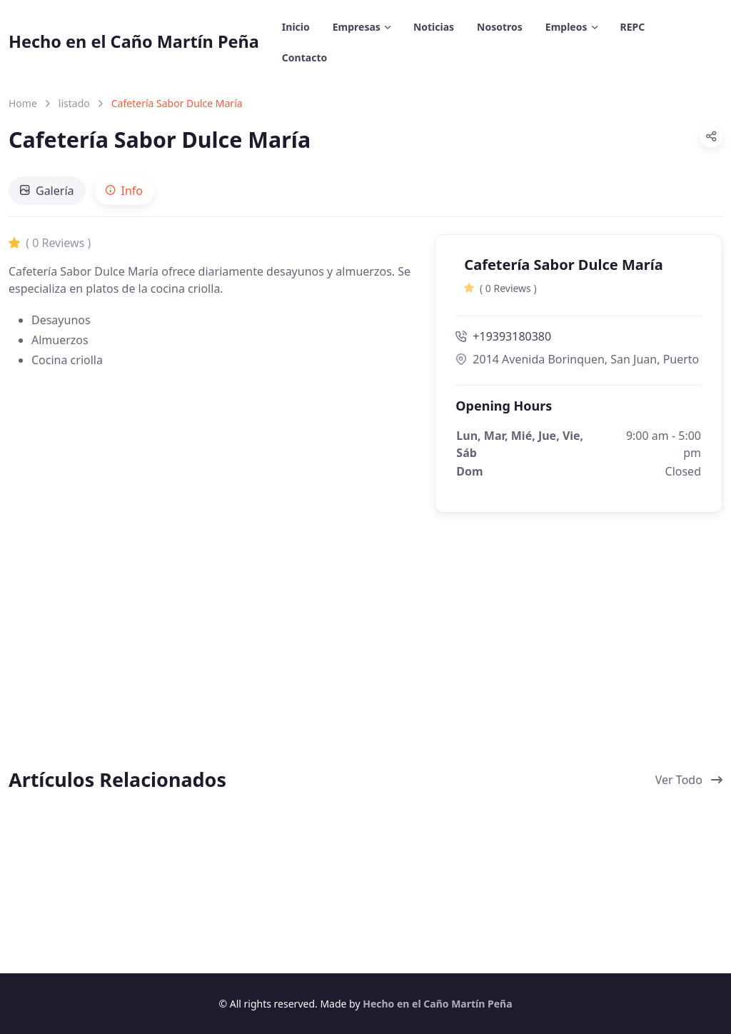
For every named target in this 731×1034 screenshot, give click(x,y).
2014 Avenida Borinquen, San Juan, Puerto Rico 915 (578, 359)
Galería (47, 191)
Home (23, 103)
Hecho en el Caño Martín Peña (134, 41)
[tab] (47, 190)
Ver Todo (688, 780)
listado (74, 103)
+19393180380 (503, 336)
